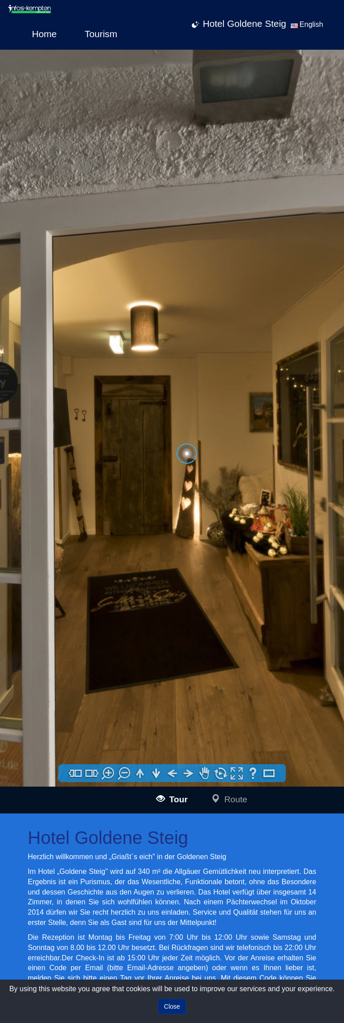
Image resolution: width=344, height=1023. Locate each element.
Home (44, 34)
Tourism (101, 34)
